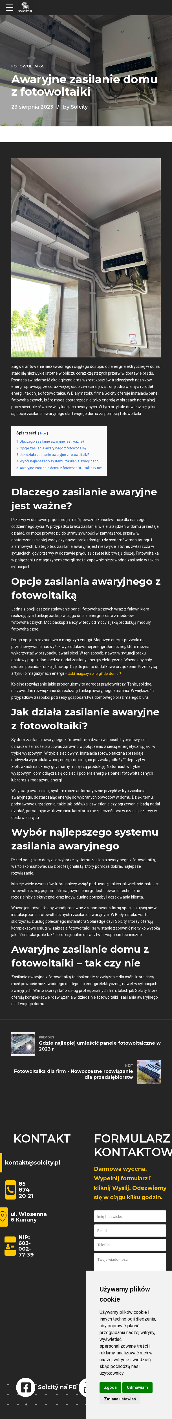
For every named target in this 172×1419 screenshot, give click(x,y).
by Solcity (75, 107)
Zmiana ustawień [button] (120, 1399)
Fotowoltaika (27, 66)
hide (43, 433)
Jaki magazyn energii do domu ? (97, 673)
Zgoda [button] (110, 1387)
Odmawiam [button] (137, 1387)
